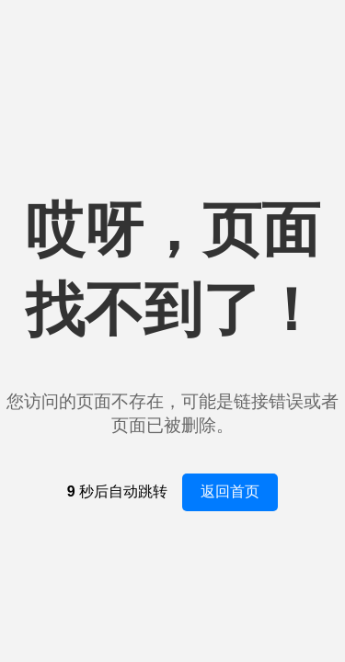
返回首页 (230, 491)
